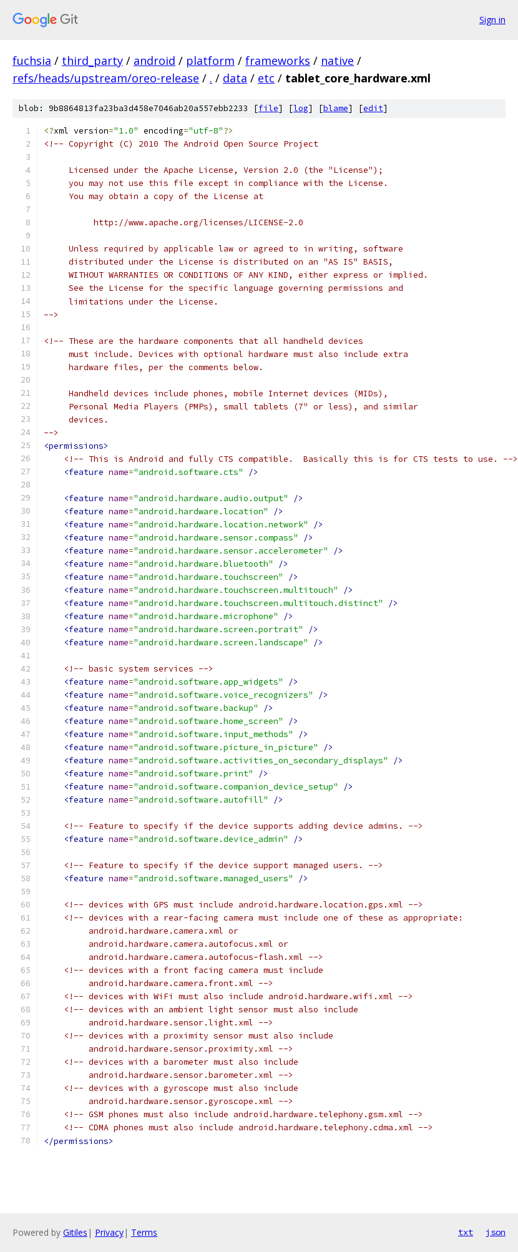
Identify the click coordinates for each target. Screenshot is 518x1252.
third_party (92, 60)
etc (266, 78)
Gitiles (75, 1232)
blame (335, 108)
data (235, 78)
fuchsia (31, 60)
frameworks (277, 60)
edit (373, 108)
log (300, 108)
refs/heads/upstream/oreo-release (105, 78)
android (154, 60)
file (268, 108)
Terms (144, 1232)
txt (465, 1232)
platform (210, 60)
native (337, 60)
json (496, 1232)
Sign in (492, 20)
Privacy (109, 1232)
